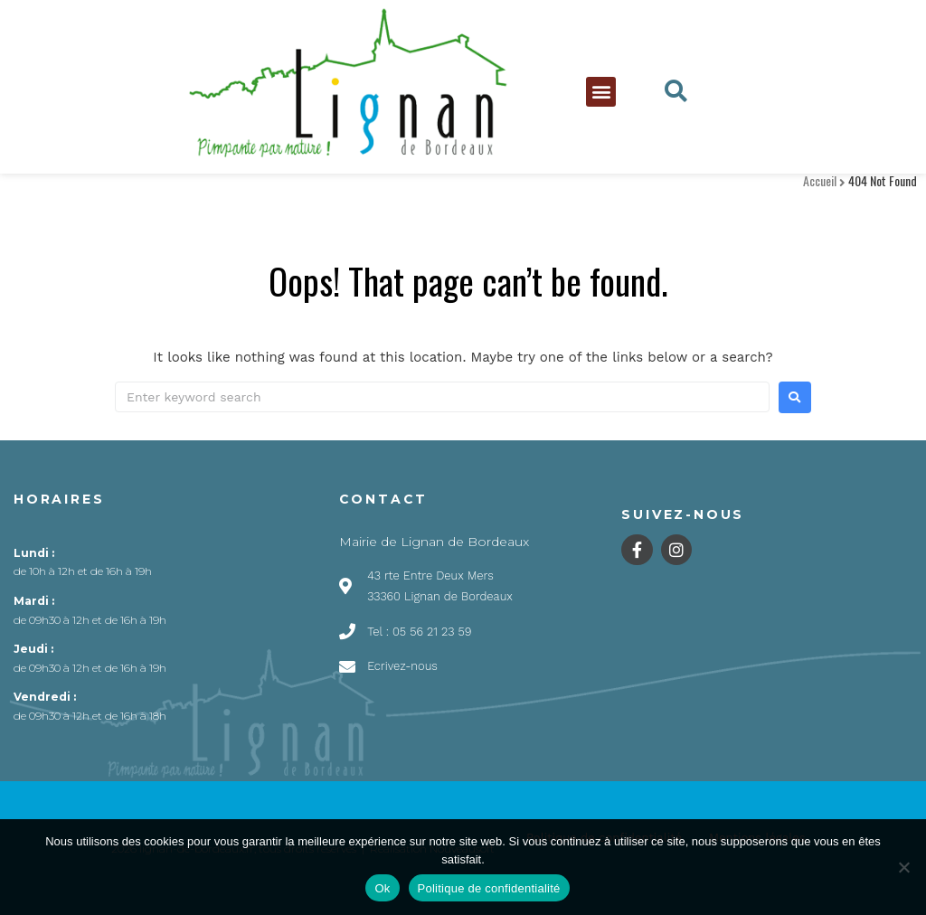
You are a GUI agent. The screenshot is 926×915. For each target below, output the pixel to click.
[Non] (903, 867)
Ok (382, 888)
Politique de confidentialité (489, 888)
